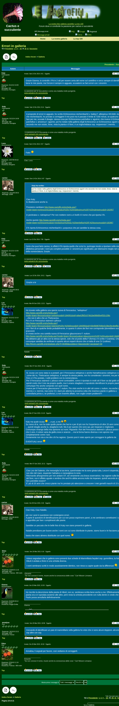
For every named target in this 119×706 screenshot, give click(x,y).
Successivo (33, 48)
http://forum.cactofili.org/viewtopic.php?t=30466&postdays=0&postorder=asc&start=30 (64, 344)
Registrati (92, 32)
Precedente (9, 48)
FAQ (72, 32)
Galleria (41, 57)
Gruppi (81, 32)
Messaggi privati (42, 35)
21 (28, 48)
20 (25, 48)
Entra (88, 35)
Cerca (78, 35)
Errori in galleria (14, 46)
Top (3, 98)
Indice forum (31, 57)
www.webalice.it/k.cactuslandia (36, 93)
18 (21, 48)
